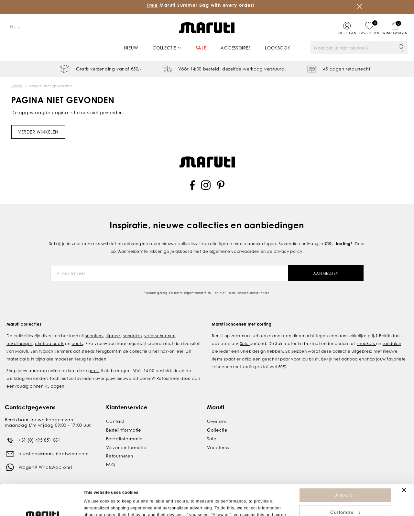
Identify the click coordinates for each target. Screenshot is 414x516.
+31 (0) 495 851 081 (39, 440)
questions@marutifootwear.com (53, 453)
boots (77, 343)
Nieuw (131, 47)
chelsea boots (49, 343)
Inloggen (347, 33)
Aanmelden (326, 273)
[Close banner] (404, 460)
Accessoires (236, 47)
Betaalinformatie (124, 438)
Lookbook (277, 47)
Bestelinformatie (123, 430)
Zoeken (401, 47)
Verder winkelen (38, 131)
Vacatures (218, 447)
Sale (201, 47)
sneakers (94, 335)
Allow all (344, 465)
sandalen (132, 335)
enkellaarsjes (19, 343)
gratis (94, 370)
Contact (115, 421)
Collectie (164, 47)
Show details (96, 507)
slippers (113, 335)
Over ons (217, 421)
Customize (345, 483)
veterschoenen (160, 335)
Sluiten (359, 6)
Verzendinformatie (126, 447)
